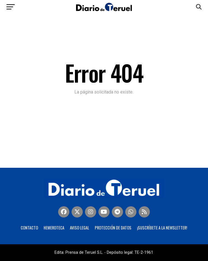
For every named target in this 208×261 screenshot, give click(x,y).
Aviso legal (79, 228)
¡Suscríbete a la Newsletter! (162, 228)
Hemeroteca (54, 228)
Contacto (29, 228)
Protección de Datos (113, 228)
